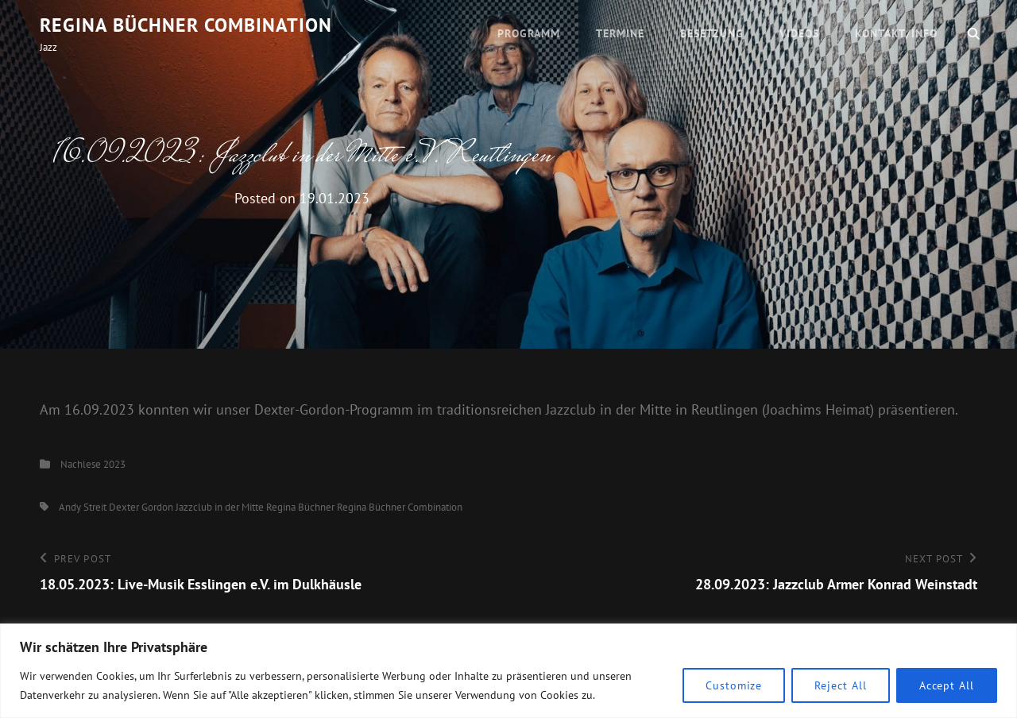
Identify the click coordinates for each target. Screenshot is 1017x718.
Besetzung (712, 33)
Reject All (840, 685)
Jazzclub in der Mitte (220, 507)
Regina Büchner (300, 507)
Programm (528, 33)
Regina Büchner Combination (186, 25)
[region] (508, 670)
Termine (620, 33)
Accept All (946, 685)
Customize (734, 685)
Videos (799, 33)
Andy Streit (82, 507)
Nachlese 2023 (93, 464)
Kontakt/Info (896, 33)
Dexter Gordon (141, 507)
